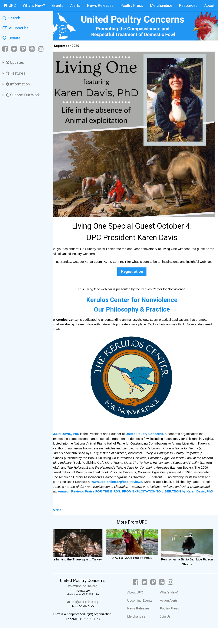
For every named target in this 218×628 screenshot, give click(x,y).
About (209, 5)
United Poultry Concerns (151, 430)
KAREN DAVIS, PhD (72, 430)
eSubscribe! (16, 28)
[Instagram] (41, 48)
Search (11, 18)
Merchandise (161, 5)
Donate (11, 38)
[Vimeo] (23, 48)
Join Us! (168, 616)
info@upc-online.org (88, 601)
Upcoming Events (142, 600)
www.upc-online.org (88, 586)
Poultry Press (131, 5)
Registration (135, 268)
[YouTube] (32, 48)
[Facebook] (5, 48)
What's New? (34, 5)
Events (57, 5)
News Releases (100, 5)
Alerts (75, 5)
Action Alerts (171, 600)
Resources (188, 5)
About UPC (138, 592)
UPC (9, 5)
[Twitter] (14, 48)
